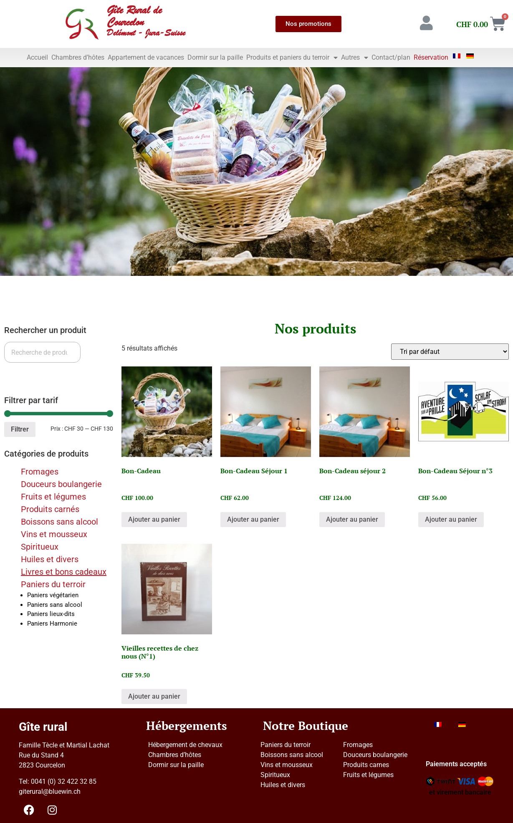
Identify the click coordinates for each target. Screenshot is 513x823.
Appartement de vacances (146, 57)
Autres (354, 57)
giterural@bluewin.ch (50, 791)
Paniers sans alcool (54, 604)
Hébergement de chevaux (185, 745)
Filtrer (20, 429)
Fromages (39, 472)
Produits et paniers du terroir (292, 57)
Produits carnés (50, 509)
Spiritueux (39, 547)
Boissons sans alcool (59, 522)
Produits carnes (366, 765)
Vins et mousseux (54, 534)
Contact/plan (390, 57)
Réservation (431, 57)
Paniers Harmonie (52, 623)
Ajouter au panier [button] (154, 519)
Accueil (37, 57)
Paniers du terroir (53, 584)
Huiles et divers (49, 559)
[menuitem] (457, 56)
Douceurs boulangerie (61, 484)
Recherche (26, 373)
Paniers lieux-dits (51, 614)
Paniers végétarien (52, 595)
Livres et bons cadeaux (63, 572)
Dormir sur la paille (215, 57)
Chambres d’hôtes (77, 57)
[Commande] (450, 351)
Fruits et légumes (53, 497)
